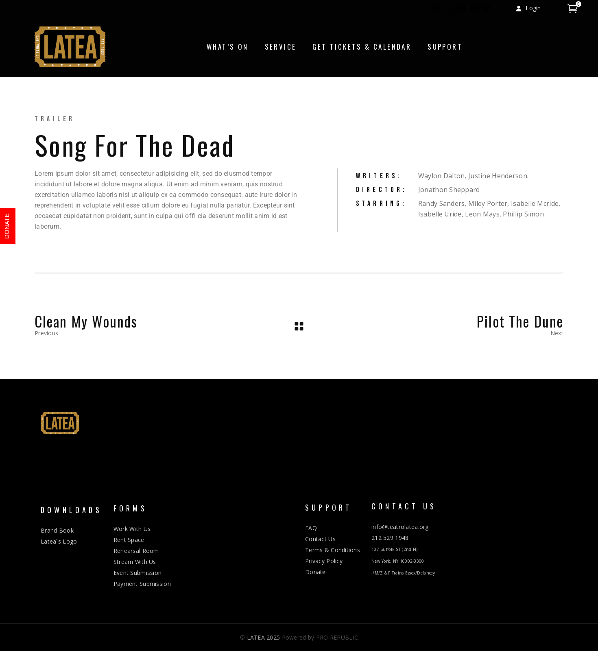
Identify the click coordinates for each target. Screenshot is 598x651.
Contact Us (320, 539)
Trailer (55, 119)
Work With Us (132, 529)
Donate (315, 572)
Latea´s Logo (59, 541)
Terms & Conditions (332, 550)
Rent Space (128, 540)
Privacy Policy (324, 561)
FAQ (311, 528)
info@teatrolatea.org (400, 527)
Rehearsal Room (136, 551)
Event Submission (137, 573)
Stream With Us (134, 562)
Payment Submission (142, 584)
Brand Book (57, 530)
